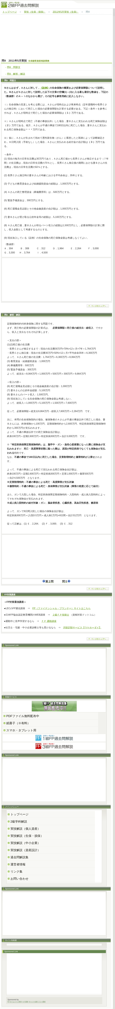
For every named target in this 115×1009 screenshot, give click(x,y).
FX (9, 1001)
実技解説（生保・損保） (26, 835)
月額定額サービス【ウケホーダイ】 (82, 627)
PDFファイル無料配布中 (22, 716)
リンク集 (16, 871)
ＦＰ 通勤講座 (48, 621)
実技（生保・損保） (35, 12)
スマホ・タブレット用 (21, 730)
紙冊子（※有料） (18, 723)
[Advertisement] (56, 37)
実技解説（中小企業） (25, 843)
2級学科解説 (18, 821)
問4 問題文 (13, 67)
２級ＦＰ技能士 (60, 614)
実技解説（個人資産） (25, 828)
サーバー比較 (33, 1001)
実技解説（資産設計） (25, 850)
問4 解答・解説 (16, 74)
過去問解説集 (19, 857)
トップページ (9, 12)
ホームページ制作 (16, 1001)
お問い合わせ (19, 878)
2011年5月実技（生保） (66, 12)
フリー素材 (42, 1001)
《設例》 (45, 88)
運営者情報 (17, 864)
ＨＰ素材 (25, 1001)
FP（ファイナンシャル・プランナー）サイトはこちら (61, 608)
